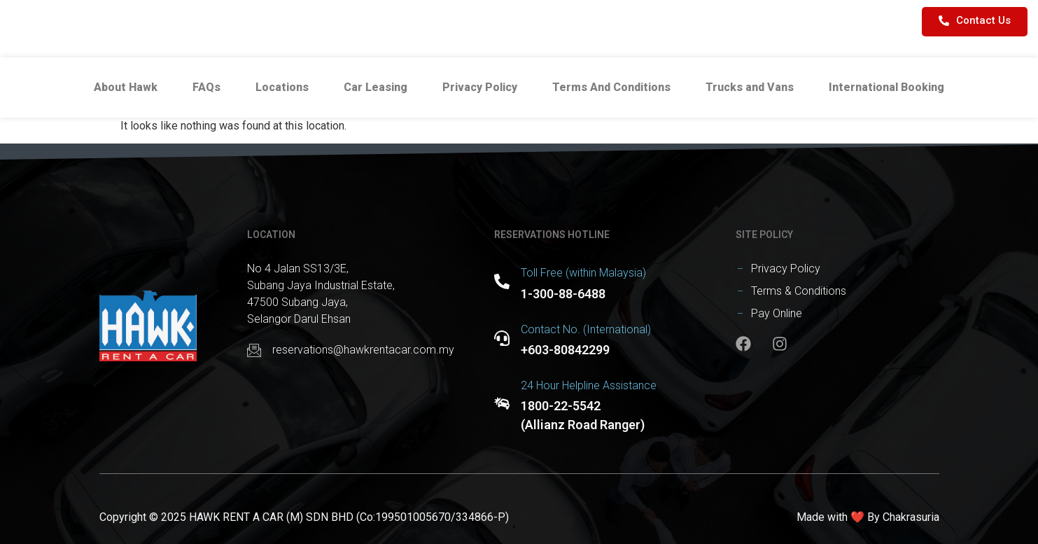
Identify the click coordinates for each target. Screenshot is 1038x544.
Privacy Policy (479, 87)
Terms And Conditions (611, 87)
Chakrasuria (911, 517)
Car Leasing (375, 87)
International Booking (886, 87)
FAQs (206, 87)
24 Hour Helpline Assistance (589, 385)
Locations (282, 87)
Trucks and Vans (750, 87)
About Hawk (125, 87)
